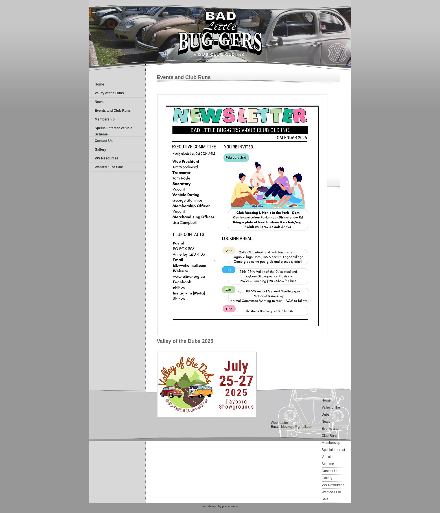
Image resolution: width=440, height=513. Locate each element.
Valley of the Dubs (109, 93)
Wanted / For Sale (109, 167)
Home (99, 84)
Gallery (100, 150)
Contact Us (104, 141)
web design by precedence (220, 506)
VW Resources (107, 158)
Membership (105, 119)
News (99, 102)
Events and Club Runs (113, 111)
